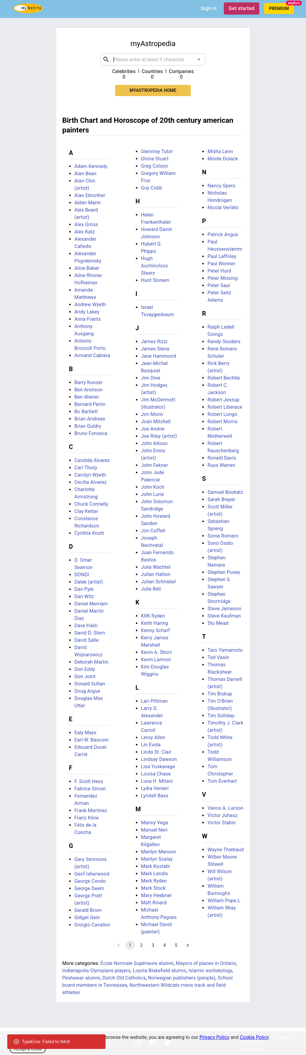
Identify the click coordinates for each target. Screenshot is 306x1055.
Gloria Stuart (155, 159)
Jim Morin (152, 414)
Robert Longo (222, 414)
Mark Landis (154, 873)
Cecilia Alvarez (90, 482)
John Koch (152, 487)
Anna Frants (87, 319)
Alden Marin (87, 203)
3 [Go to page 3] (153, 945)
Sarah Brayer (221, 499)
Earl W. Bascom (91, 740)
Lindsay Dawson (159, 759)
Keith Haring (154, 623)
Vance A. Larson (225, 808)
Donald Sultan (89, 684)
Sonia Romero (222, 536)
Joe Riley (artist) (159, 436)
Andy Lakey (86, 312)
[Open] (199, 59)
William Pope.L (223, 900)
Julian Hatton (155, 574)
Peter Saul (218, 285)
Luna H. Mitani (157, 781)
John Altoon (154, 443)
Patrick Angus (222, 234)
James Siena (155, 349)
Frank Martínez (90, 810)
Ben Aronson (88, 390)
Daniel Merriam (91, 604)
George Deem (89, 888)
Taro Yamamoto (225, 650)
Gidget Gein (87, 917)
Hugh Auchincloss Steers (154, 266)
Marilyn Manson (158, 852)
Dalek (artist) (88, 582)
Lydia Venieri (155, 788)
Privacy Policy (215, 1037)
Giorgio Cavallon (92, 925)
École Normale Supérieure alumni (136, 963)
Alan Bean (85, 173)
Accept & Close (28, 1049)
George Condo (90, 881)
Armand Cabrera (92, 355)
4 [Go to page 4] (165, 945)
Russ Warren (221, 465)
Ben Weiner (86, 397)
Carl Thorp (85, 468)
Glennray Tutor (157, 151)
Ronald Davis (221, 458)
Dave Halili (86, 625)
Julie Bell (151, 589)
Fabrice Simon (90, 789)
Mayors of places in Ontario (206, 963)
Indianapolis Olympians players (96, 970)
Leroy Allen (153, 737)
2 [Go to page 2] (141, 945)
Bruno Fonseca (90, 433)
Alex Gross (86, 224)
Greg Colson (154, 166)
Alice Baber (86, 268)
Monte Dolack (222, 159)
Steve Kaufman (224, 616)
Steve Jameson (224, 608)
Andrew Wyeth (90, 304)
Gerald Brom (88, 910)
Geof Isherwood (91, 874)
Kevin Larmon (156, 659)
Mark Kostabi (155, 866)
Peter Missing (222, 278)
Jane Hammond (158, 356)
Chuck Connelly (91, 504)
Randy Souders (223, 341)
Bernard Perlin (89, 404)
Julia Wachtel (156, 567)
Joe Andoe (153, 429)
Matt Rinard (153, 903)
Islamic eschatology (210, 970)
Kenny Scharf (155, 630)
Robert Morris (222, 421)
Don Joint (85, 676)
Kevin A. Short (156, 652)
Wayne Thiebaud (225, 849)
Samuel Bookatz (225, 492)
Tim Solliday (220, 715)
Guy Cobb (151, 188)
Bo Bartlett (86, 411)
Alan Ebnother (89, 195)
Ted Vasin (218, 657)
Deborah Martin (91, 662)
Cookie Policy (254, 1037)
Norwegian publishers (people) (181, 978)
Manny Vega (154, 823)
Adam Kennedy (90, 166)
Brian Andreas (89, 419)
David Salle (86, 640)
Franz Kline (86, 818)
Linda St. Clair (156, 752)
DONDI (81, 575)
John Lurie (152, 494)
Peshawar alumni (81, 978)
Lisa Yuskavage (158, 766)
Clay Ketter (86, 511)
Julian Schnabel (158, 581)
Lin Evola (151, 745)
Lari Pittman (154, 701)
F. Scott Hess (88, 781)
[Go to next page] (188, 945)
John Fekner (154, 465)
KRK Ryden (153, 616)
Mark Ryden (154, 881)
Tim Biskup (219, 694)
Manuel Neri (154, 830)
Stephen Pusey (223, 572)
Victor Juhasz (222, 815)
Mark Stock (153, 888)
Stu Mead (217, 623)
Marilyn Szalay (157, 859)
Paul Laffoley (221, 256)
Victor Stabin (221, 823)
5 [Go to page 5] (176, 945)
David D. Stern (89, 633)
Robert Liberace (224, 407)
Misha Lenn (220, 151)
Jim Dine (150, 378)
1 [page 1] (130, 945)
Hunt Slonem (155, 280)
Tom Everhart (222, 781)
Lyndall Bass (154, 796)
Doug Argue (87, 691)
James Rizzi (154, 341)
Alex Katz (84, 232)
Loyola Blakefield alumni (159, 970)
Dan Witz (84, 596)
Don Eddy (84, 669)
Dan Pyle (83, 589)
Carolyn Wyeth (90, 475)
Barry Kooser (88, 382)
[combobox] (153, 59)
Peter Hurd (219, 271)
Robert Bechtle (223, 378)
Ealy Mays (85, 732)
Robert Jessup (223, 400)
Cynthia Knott (89, 533)
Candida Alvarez (92, 460)
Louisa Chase (156, 774)
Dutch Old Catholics (124, 978)
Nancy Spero (221, 186)
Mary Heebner (156, 895)
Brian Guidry (87, 426)
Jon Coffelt (153, 531)
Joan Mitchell (156, 421)
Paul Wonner (221, 263)
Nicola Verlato (222, 207)
